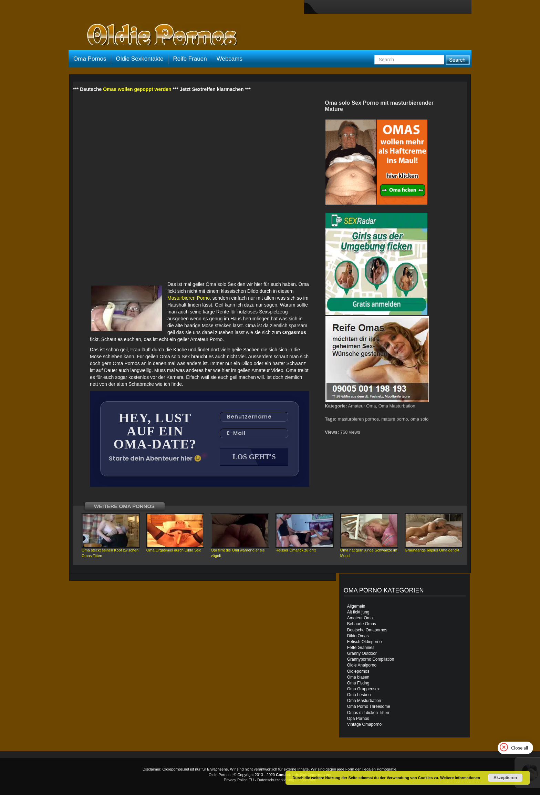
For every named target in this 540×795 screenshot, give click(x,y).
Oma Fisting (358, 683)
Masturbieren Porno (188, 298)
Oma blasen (358, 677)
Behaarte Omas (361, 623)
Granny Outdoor (362, 653)
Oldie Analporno (361, 665)
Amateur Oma (362, 406)
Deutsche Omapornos (367, 630)
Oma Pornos (89, 58)
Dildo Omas (358, 635)
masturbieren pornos (358, 419)
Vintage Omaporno (364, 724)
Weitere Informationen (460, 778)
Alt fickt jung (358, 612)
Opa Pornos (358, 718)
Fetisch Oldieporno (364, 641)
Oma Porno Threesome (368, 706)
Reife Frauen (190, 58)
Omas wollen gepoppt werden (137, 89)
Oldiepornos (358, 671)
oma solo (420, 419)
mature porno (394, 419)
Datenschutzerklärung (275, 780)
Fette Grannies (360, 647)
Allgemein (356, 606)
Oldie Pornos (220, 775)
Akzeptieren (505, 777)
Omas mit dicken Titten (368, 712)
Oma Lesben (359, 694)
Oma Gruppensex (363, 688)
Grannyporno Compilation (370, 659)
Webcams (229, 58)
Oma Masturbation (396, 406)
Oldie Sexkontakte (139, 58)
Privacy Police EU (239, 780)
